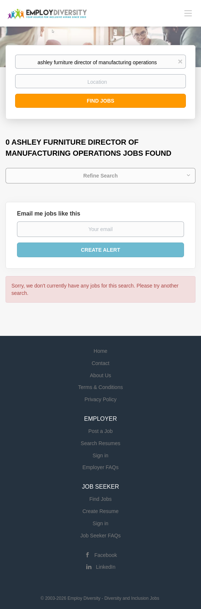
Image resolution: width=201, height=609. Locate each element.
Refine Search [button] (100, 176)
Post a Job (100, 431)
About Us (100, 375)
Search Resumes (100, 443)
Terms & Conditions (100, 387)
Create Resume (100, 511)
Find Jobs (100, 101)
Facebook (105, 555)
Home (100, 351)
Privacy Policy (100, 399)
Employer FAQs (100, 467)
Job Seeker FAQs (100, 536)
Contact (100, 363)
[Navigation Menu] (188, 12)
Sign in (100, 455)
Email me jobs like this (48, 213)
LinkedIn (105, 567)
